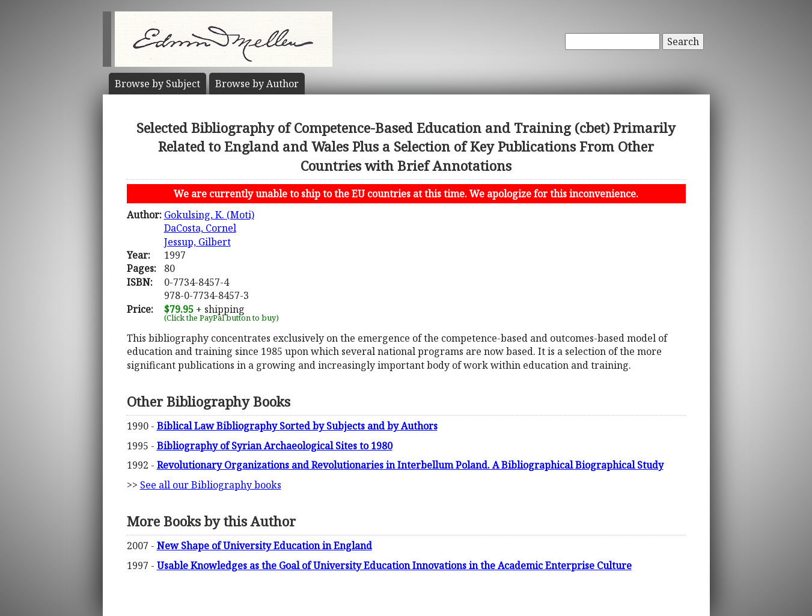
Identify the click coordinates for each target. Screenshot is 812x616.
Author (257, 83)
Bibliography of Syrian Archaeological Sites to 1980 (274, 445)
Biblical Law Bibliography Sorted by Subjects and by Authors (297, 426)
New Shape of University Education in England (264, 545)
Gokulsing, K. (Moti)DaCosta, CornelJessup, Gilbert (209, 228)
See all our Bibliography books (210, 484)
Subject (157, 83)
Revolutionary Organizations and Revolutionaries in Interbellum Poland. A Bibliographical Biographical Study (410, 465)
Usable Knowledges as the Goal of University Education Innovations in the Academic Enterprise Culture (394, 565)
